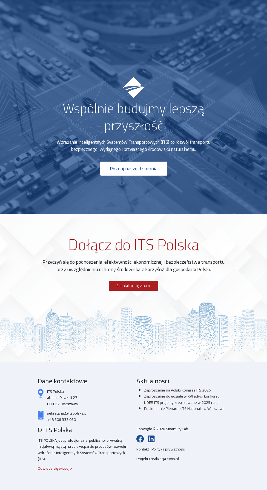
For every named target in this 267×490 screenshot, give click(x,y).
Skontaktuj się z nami (133, 285)
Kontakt (143, 449)
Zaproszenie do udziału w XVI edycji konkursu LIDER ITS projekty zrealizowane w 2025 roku (181, 399)
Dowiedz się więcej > (55, 468)
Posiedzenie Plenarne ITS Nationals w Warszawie (185, 408)
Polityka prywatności (168, 449)
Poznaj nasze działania (133, 168)
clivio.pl (173, 458)
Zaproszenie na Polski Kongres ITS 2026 (177, 390)
